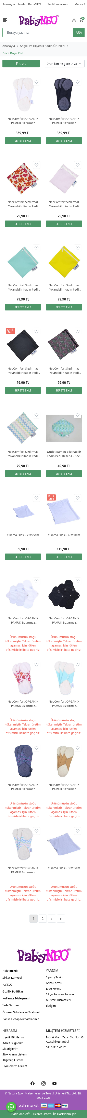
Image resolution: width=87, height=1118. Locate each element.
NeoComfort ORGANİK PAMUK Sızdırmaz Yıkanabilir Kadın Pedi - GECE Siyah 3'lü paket (63, 121)
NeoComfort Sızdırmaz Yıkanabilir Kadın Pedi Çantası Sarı (64, 287)
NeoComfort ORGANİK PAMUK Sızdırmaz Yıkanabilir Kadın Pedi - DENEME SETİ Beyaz (22, 620)
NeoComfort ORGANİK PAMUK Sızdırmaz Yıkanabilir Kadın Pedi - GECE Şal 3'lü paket (22, 787)
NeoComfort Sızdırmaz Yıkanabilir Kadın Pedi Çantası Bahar (23, 204)
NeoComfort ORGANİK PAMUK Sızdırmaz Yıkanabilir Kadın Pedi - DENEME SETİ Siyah (63, 620)
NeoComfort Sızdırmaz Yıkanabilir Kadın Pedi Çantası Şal (64, 371)
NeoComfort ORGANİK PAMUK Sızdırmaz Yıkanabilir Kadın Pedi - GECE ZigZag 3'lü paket (22, 870)
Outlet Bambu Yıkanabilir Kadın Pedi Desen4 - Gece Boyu (64, 454)
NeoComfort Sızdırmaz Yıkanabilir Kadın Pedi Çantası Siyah (23, 371)
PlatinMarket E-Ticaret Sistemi (31, 1114)
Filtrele (21, 63)
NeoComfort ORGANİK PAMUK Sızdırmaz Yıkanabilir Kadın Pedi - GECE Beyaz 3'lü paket (22, 121)
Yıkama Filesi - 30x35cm (64, 868)
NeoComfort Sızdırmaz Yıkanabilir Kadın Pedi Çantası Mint (23, 287)
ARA (79, 32)
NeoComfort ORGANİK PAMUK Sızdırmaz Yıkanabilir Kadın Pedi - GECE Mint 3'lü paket (63, 704)
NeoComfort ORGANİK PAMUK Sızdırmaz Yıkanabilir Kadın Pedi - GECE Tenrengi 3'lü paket (64, 787)
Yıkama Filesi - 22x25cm (23, 535)
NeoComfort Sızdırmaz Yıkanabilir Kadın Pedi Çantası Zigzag (23, 454)
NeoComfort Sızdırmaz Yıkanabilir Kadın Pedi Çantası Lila (64, 204)
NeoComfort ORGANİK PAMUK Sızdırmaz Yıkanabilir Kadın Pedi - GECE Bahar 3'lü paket (22, 704)
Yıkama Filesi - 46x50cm (64, 535)
